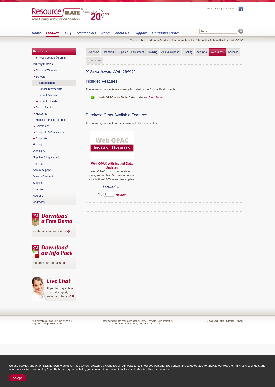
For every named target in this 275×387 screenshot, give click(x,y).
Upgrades (39, 202)
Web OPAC (217, 52)
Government (43, 126)
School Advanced (49, 95)
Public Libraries (45, 107)
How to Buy (94, 60)
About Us (122, 34)
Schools (202, 40)
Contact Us (229, 8)
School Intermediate (50, 89)
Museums (41, 113)
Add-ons (38, 195)
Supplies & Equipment (131, 52)
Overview (93, 52)
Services (233, 52)
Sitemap (230, 321)
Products (52, 34)
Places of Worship (46, 70)
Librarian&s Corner (165, 34)
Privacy (239, 321)
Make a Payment (43, 176)
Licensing (108, 52)
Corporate (41, 138)
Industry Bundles (184, 40)
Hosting (187, 52)
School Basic (218, 40)
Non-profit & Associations (50, 132)
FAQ (68, 34)
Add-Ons (201, 52)
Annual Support (170, 52)
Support (140, 34)
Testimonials (86, 34)
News (105, 34)
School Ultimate (48, 101)
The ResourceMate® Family (49, 57)
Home (36, 34)
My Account (213, 8)
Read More (155, 97)
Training (152, 52)
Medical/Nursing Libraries (50, 119)
